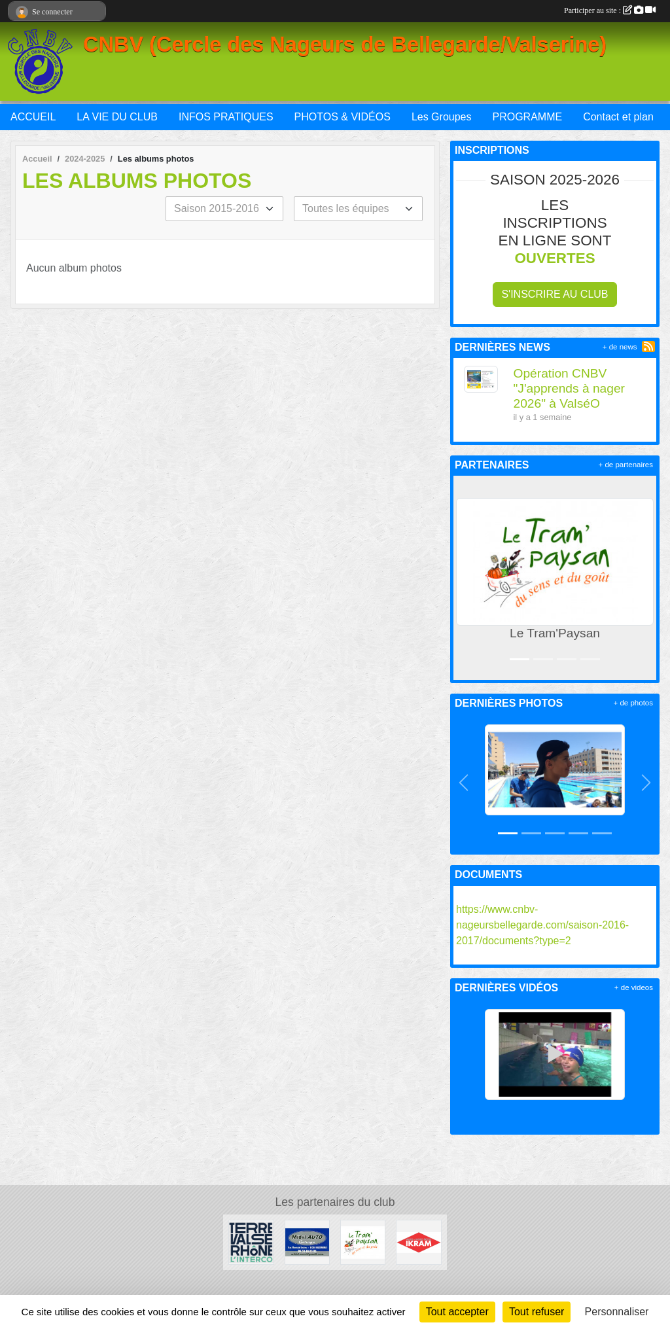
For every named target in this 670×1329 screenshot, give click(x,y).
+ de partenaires (626, 465)
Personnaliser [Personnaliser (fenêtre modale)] (617, 1311)
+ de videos (633, 987)
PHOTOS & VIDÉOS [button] (342, 116)
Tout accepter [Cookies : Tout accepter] (457, 1311)
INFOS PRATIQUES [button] (226, 116)
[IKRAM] (418, 1241)
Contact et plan (618, 116)
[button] (466, 577)
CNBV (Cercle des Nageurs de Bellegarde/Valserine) (345, 44)
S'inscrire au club (554, 294)
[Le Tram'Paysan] (362, 1241)
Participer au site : (610, 10)
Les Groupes (442, 116)
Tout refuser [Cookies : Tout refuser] (536, 1311)
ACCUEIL (33, 116)
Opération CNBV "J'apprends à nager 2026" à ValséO (570, 388)
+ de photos (633, 703)
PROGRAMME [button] (527, 116)
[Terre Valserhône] (250, 1241)
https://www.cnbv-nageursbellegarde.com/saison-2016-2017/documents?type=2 (542, 925)
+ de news (620, 347)
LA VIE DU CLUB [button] (117, 116)
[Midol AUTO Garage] (307, 1241)
